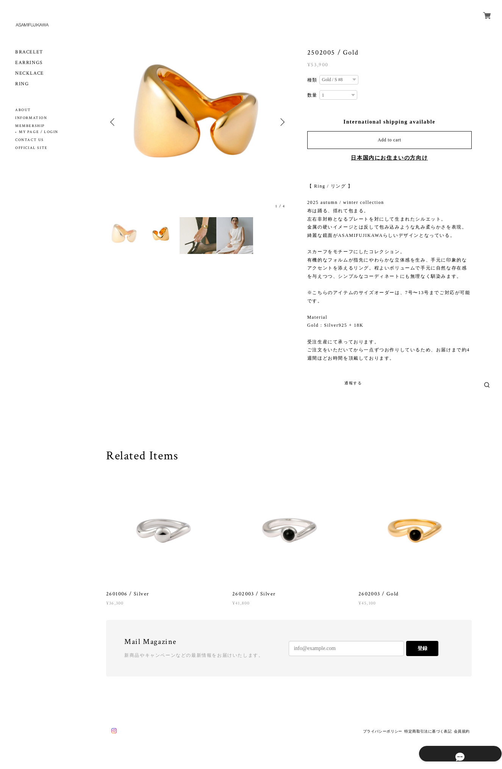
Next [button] (281, 122)
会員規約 (462, 731)
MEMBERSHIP (30, 126)
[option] (197, 121)
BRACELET (29, 52)
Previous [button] (113, 122)
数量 (312, 95)
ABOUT (23, 110)
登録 (422, 648)
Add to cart (389, 140)
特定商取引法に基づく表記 (428, 731)
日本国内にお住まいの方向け (389, 158)
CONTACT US (29, 140)
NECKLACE (29, 73)
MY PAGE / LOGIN (38, 132)
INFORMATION (31, 118)
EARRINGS (29, 62)
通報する (353, 383)
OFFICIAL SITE (31, 148)
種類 (312, 80)
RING (22, 83)
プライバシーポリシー (382, 731)
